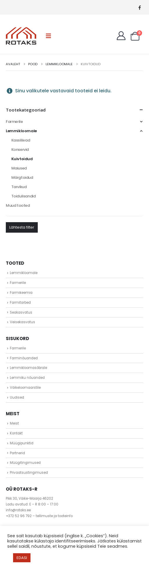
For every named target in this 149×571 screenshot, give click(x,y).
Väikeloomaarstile (25, 387)
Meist (14, 423)
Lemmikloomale (21, 131)
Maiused (19, 168)
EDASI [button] (22, 558)
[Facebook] (139, 7)
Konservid (20, 149)
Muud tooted (18, 205)
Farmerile (14, 121)
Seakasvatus (21, 312)
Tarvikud (19, 187)
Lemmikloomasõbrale (28, 367)
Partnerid (17, 453)
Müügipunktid (21, 443)
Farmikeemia (21, 292)
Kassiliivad (20, 140)
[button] (48, 36)
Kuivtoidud (22, 159)
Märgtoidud (22, 177)
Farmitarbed (20, 302)
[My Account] (121, 35)
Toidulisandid (23, 196)
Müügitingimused (25, 462)
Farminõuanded (24, 358)
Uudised (17, 397)
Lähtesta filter (21, 227)
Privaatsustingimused (29, 472)
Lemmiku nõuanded (27, 377)
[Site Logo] (21, 36)
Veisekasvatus (22, 322)
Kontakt (16, 433)
